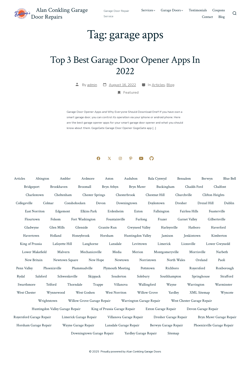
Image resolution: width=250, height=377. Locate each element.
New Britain (34, 260)
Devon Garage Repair (202, 309)
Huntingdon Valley (137, 235)
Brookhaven (59, 186)
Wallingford (147, 284)
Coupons (218, 10)
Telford (51, 284)
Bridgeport (31, 186)
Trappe (98, 284)
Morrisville (197, 252)
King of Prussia (31, 243)
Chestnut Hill (155, 195)
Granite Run (107, 227)
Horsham (106, 235)
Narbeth (222, 252)
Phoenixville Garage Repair (214, 325)
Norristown (147, 260)
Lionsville (188, 243)
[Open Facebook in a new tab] (98, 158)
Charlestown (35, 195)
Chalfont (220, 186)
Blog (221, 16)
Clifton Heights (213, 195)
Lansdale (115, 243)
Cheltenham (63, 195)
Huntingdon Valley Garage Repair (56, 309)
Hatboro (194, 227)
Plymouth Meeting (116, 268)
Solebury (143, 276)
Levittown (139, 243)
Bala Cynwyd (157, 178)
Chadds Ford (194, 186)
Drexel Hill (206, 203)
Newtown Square (65, 260)
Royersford (197, 268)
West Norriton (115, 292)
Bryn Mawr (137, 186)
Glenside (81, 227)
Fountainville (115, 219)
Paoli (221, 260)
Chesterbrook (125, 195)
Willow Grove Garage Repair (89, 300)
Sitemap (173, 333)
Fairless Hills (189, 211)
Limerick (164, 243)
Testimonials (198, 10)
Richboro (172, 268)
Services (148, 10)
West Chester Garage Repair (191, 300)
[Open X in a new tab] (109, 158)
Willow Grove (147, 292)
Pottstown (148, 268)
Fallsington (161, 211)
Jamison (167, 235)
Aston (109, 178)
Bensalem (184, 178)
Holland (55, 235)
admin (92, 84)
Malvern (63, 252)
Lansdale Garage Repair (122, 325)
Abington (42, 178)
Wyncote (226, 292)
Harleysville (169, 227)
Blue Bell (229, 178)
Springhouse (201, 276)
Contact (207, 16)
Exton (138, 211)
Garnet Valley (187, 219)
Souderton (118, 276)
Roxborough (225, 268)
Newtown (122, 260)
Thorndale (74, 284)
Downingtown (126, 203)
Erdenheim (116, 211)
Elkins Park (89, 211)
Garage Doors (172, 10)
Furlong (141, 219)
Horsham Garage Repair (34, 325)
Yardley (173, 292)
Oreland (201, 260)
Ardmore (87, 178)
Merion (137, 252)
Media (117, 252)
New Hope (96, 260)
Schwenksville (67, 276)
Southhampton (170, 276)
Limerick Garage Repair (79, 317)
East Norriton (35, 211)
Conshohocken (74, 203)
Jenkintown (192, 235)
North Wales (176, 260)
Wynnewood (56, 292)
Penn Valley (24, 268)
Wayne (171, 284)
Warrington (195, 284)
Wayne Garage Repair (78, 325)
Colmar (48, 203)
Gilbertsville (216, 219)
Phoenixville (52, 268)
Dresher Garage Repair (170, 317)
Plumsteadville (82, 268)
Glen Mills (57, 227)
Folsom (56, 219)
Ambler (65, 178)
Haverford (218, 227)
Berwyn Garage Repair (166, 325)
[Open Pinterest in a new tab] (131, 158)
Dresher (181, 203)
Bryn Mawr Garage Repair (217, 317)
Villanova (121, 284)
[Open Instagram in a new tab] (120, 158)
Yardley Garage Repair (140, 333)
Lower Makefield (34, 252)
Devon (101, 203)
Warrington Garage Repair (140, 300)
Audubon (131, 178)
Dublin (229, 203)
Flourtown (32, 219)
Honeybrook (81, 235)
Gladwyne (31, 227)
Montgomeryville (166, 252)
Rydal (21, 276)
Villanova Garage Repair (125, 317)
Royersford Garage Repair (32, 317)
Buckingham (165, 186)
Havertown (31, 235)
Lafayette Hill (62, 243)
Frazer (162, 219)
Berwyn (207, 178)
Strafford (226, 276)
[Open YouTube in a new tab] (141, 158)
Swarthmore (26, 284)
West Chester (26, 292)
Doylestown (156, 203)
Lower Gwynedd (218, 243)
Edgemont (62, 211)
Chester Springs (93, 195)
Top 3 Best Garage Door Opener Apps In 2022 (125, 65)
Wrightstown (47, 300)
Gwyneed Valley (138, 227)
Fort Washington (83, 219)
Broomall (84, 186)
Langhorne (90, 243)
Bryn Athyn (110, 186)
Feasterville (217, 211)
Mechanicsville (91, 252)
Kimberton (219, 235)
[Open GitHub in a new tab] (151, 158)
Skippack (94, 276)
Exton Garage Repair (161, 309)
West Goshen (85, 292)
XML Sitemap (200, 292)
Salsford (41, 276)
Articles (158, 84)
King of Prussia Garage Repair (113, 309)
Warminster (223, 284)
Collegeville (24, 203)
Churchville (183, 195)
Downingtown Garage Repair (92, 333)
